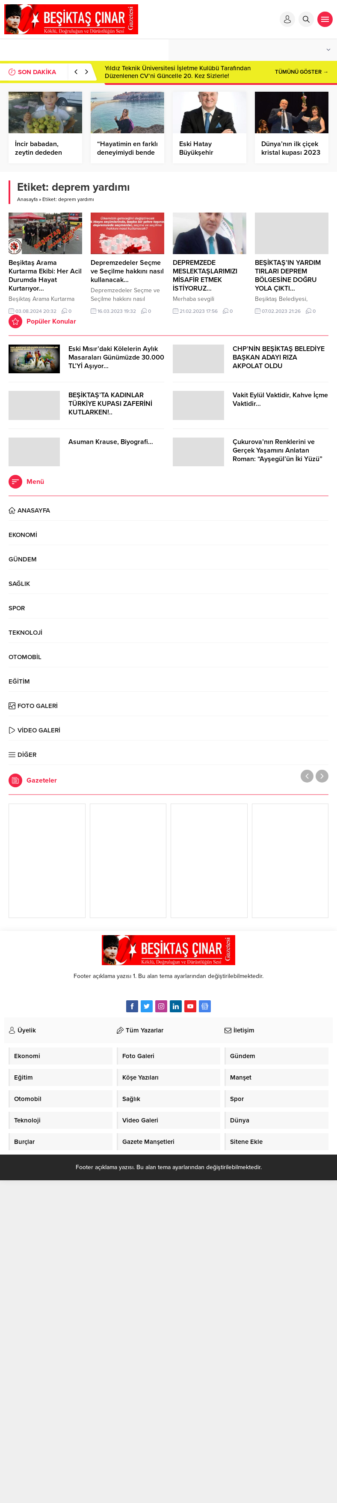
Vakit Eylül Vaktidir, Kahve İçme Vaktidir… (280, 399)
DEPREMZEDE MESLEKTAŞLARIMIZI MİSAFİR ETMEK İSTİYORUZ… (205, 275)
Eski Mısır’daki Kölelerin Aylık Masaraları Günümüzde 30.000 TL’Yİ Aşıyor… (116, 357)
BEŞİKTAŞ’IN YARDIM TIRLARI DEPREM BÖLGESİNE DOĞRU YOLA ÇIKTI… (288, 275)
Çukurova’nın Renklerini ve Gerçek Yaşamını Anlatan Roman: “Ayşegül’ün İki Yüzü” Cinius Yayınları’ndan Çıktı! (277, 455)
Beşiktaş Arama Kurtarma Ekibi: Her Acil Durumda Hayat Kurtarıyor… (45, 275)
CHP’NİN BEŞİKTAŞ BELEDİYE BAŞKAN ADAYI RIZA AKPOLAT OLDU (279, 357)
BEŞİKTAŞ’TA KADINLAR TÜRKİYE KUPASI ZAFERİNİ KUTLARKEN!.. (110, 404)
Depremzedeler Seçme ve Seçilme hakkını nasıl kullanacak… (127, 271)
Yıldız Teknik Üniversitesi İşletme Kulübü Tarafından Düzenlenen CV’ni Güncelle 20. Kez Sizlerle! (178, 72)
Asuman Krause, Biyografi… (110, 442)
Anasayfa (27, 199)
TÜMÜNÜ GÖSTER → (301, 72)
